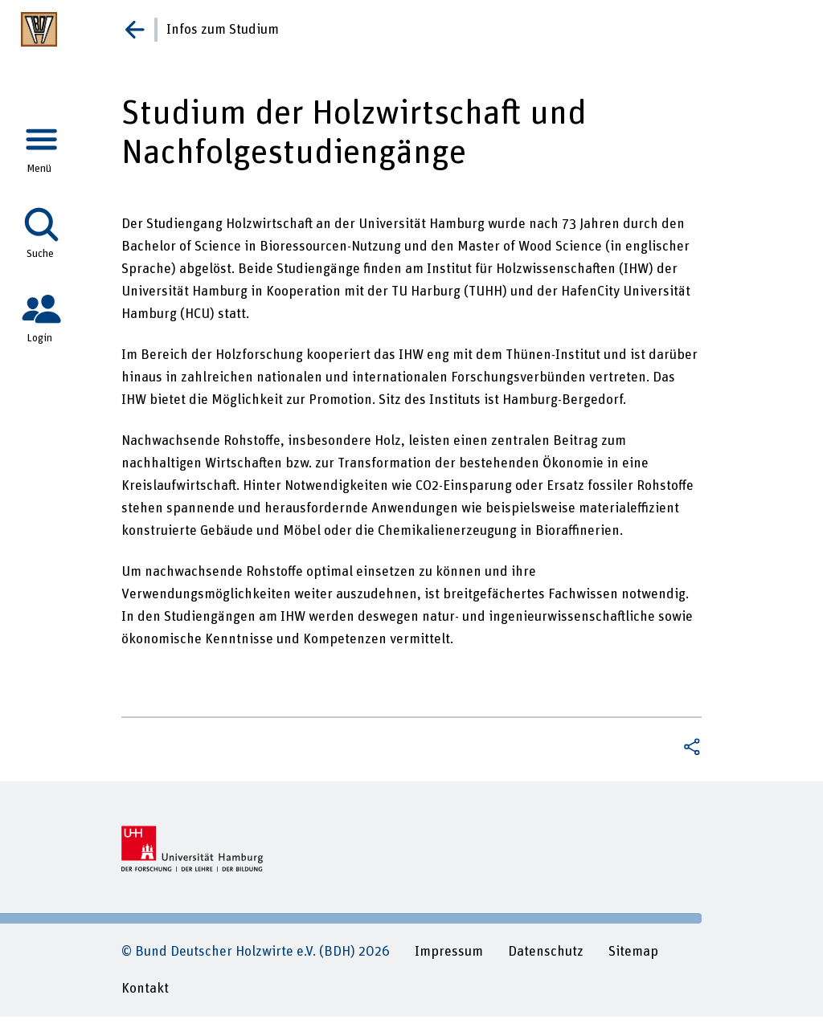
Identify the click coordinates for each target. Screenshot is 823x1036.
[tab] (41, 144)
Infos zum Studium (222, 29)
